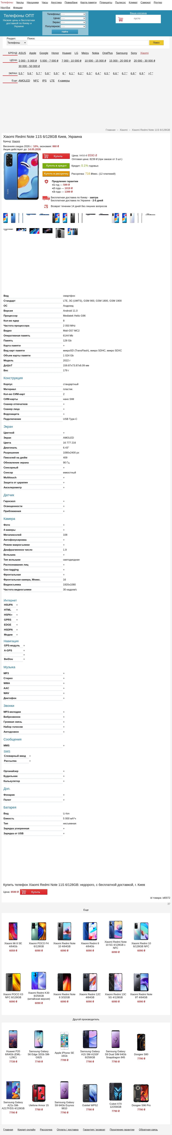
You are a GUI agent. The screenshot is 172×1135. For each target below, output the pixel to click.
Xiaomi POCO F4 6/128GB (39, 945)
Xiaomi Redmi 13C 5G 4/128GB (115, 996)
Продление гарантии (122, 1129)
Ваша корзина (138, 13)
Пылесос (120, 2)
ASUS (22, 53)
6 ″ (64, 73)
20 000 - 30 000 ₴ (144, 60)
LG (76, 53)
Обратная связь (148, 1129)
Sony (134, 53)
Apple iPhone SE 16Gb (64, 1054)
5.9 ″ (56, 73)
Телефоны (7, 2)
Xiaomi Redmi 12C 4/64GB (90, 996)
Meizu (85, 53)
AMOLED (24, 80)
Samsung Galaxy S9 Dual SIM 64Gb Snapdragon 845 (115, 1054)
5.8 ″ (47, 73)
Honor (55, 53)
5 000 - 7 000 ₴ (49, 60)
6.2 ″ (80, 73)
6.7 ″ (124, 73)
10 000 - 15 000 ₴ (95, 60)
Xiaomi (144, 53)
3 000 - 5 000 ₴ (28, 60)
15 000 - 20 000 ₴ (120, 60)
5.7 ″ (39, 73)
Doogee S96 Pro (141, 1105)
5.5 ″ (21, 73)
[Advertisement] (86, 107)
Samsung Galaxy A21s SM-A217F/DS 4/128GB (13, 1105)
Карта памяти (88, 2)
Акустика (56, 2)
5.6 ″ (30, 73)
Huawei (66, 53)
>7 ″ (150, 73)
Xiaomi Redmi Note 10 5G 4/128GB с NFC (116, 944)
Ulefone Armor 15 (39, 1105)
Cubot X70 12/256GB (115, 1105)
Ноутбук (5, 7)
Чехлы (20, 2)
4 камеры (64, 80)
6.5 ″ (107, 73)
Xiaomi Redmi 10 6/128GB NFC (141, 945)
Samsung (121, 53)
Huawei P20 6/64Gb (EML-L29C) (13, 1054)
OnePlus (107, 53)
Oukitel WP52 (90, 1105)
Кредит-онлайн (26, 1129)
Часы (45, 2)
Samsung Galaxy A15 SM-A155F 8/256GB (90, 1054)
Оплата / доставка (67, 1129)
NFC (36, 80)
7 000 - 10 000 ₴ (71, 60)
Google (43, 53)
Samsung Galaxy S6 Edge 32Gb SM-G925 (39, 1054)
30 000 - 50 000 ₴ (29, 66)
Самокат (146, 2)
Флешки (17, 7)
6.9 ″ (142, 73)
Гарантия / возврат (94, 1129)
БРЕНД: (13, 53)
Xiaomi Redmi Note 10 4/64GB (64, 945)
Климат (133, 2)
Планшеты (106, 2)
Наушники (33, 2)
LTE (52, 80)
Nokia (95, 53)
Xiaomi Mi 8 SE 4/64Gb (13, 945)
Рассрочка (46, 1129)
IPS (44, 80)
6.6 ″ (116, 73)
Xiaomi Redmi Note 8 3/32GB (64, 996)
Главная (8, 1129)
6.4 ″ (98, 73)
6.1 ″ (72, 73)
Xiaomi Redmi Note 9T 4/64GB (141, 996)
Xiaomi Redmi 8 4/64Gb (90, 945)
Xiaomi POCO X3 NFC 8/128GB (13, 996)
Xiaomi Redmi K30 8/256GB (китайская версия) (39, 995)
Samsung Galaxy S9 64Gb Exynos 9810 (64, 1105)
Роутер (158, 2)
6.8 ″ (133, 73)
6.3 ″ (89, 73)
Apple (32, 53)
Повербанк (71, 2)
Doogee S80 (141, 1054)
